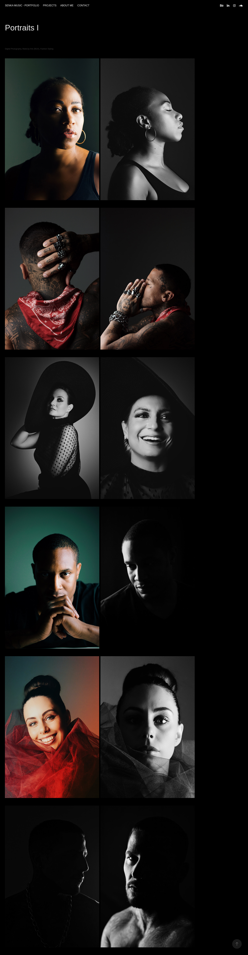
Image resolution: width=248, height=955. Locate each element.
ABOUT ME (66, 5)
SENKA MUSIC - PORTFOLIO (22, 5)
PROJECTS (49, 5)
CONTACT (83, 5)
